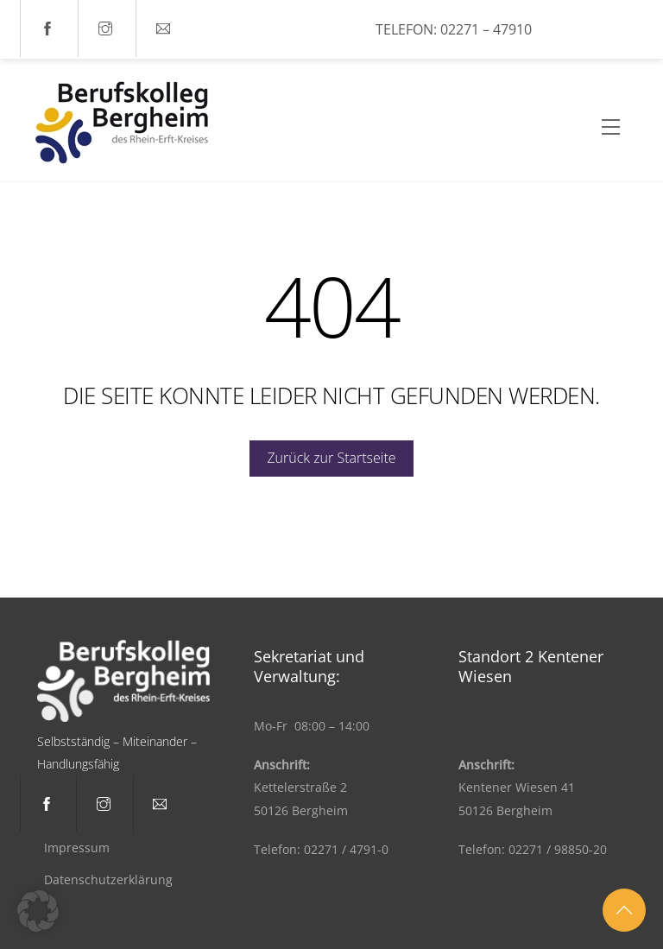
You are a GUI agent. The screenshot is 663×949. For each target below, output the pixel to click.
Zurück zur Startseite (331, 457)
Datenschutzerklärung (108, 879)
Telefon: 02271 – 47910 (454, 29)
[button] (38, 911)
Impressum (77, 847)
